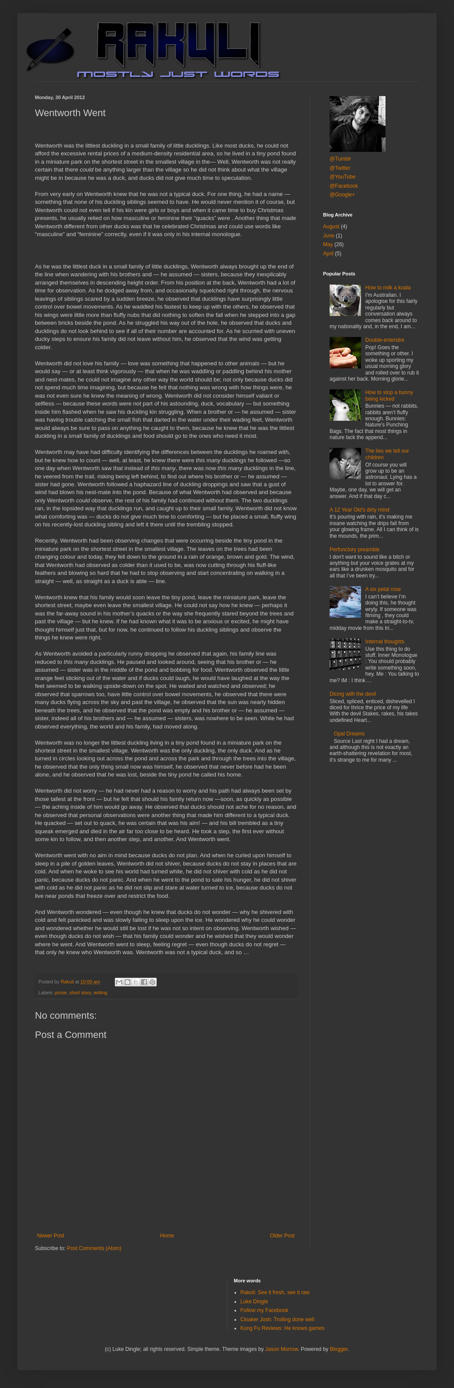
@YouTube (342, 177)
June (328, 236)
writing (100, 992)
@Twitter (340, 168)
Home (167, 1236)
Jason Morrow (281, 1349)
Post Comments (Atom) (94, 1248)
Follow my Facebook (265, 1310)
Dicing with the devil (353, 694)
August (331, 226)
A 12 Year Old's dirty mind (359, 510)
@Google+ (342, 195)
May (328, 244)
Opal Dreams (349, 734)
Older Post (282, 1236)
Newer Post (50, 1236)
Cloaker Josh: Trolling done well (277, 1319)
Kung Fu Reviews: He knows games (283, 1328)
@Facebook (344, 186)
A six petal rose (383, 589)
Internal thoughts (384, 642)
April (328, 254)
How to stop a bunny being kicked (389, 395)
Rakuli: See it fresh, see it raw (275, 1292)
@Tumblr (340, 159)
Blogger (339, 1349)
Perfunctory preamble (355, 549)
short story (80, 992)
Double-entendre (384, 340)
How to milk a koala (388, 288)
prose (61, 992)
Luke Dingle (254, 1302)
